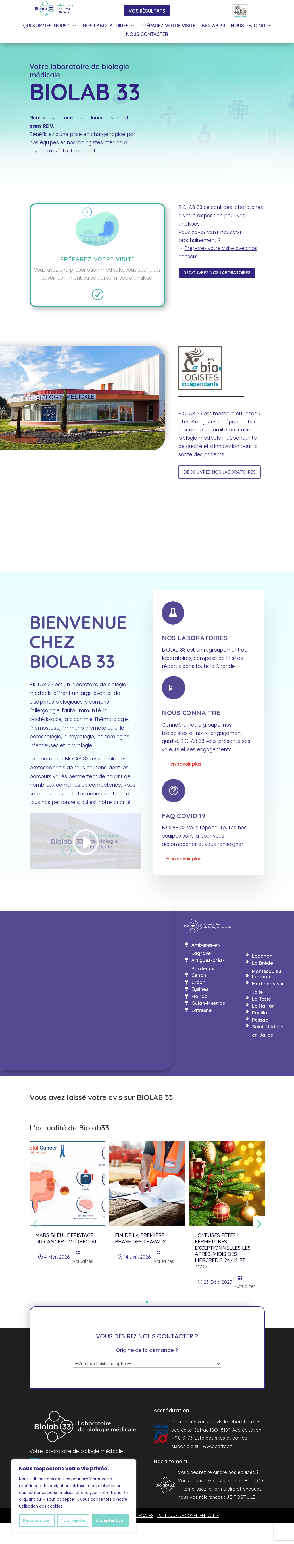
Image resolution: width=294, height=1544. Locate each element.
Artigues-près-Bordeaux (207, 964)
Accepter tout (110, 1520)
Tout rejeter (73, 1520)
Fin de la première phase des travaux (140, 1238)
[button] (147, 1302)
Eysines (199, 989)
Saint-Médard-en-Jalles (268, 1031)
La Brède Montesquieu (266, 967)
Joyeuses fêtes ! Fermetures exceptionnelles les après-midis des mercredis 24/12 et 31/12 (223, 1251)
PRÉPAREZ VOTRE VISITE (168, 26)
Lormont (262, 976)
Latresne (201, 1010)
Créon (198, 982)
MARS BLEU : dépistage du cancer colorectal (66, 1238)
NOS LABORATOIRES (106, 26)
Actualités (82, 1261)
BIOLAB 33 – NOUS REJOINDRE (236, 26)
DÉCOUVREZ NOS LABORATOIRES (217, 273)
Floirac (199, 996)
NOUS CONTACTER (147, 34)
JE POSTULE (240, 1497)
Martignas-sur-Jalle (269, 988)
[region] (73, 1496)
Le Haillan (263, 1006)
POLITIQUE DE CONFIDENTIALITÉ (188, 1515)
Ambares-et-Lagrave (206, 949)
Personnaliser (37, 1520)
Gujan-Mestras (208, 1003)
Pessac (260, 1020)
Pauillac (261, 1013)
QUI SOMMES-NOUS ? (47, 26)
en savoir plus (185, 764)
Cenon (198, 975)
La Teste (261, 999)
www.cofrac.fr (218, 1446)
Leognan (262, 956)
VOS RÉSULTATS (146, 10)
